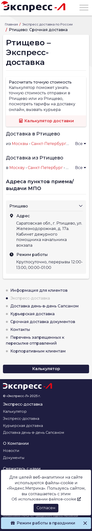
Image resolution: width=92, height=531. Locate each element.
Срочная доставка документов (42, 321)
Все (80, 143)
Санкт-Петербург (45, 167)
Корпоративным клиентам (38, 351)
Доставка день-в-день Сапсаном (44, 306)
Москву (17, 167)
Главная (12, 24)
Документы (13, 458)
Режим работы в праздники (46, 523)
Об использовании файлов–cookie (46, 499)
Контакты (20, 329)
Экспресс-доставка (30, 298)
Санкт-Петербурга (49, 143)
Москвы (20, 143)
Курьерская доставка (32, 314)
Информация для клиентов (38, 290)
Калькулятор (46, 368)
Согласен (46, 508)
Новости (11, 450)
